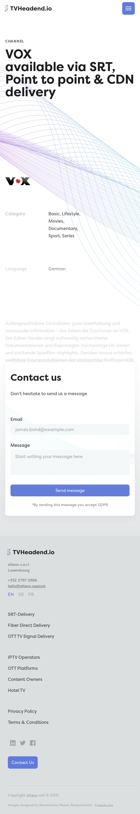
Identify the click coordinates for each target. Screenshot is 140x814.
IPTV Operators (24, 657)
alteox (32, 795)
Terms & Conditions (28, 722)
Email (16, 426)
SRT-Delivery (21, 614)
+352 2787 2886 (22, 580)
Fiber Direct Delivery (29, 625)
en (11, 594)
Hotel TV (16, 690)
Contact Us (23, 762)
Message (20, 452)
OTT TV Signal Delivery (31, 636)
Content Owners (25, 679)
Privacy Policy (22, 711)
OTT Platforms (23, 668)
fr (31, 594)
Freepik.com (104, 805)
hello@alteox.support (27, 585)
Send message (70, 497)
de (21, 594)
